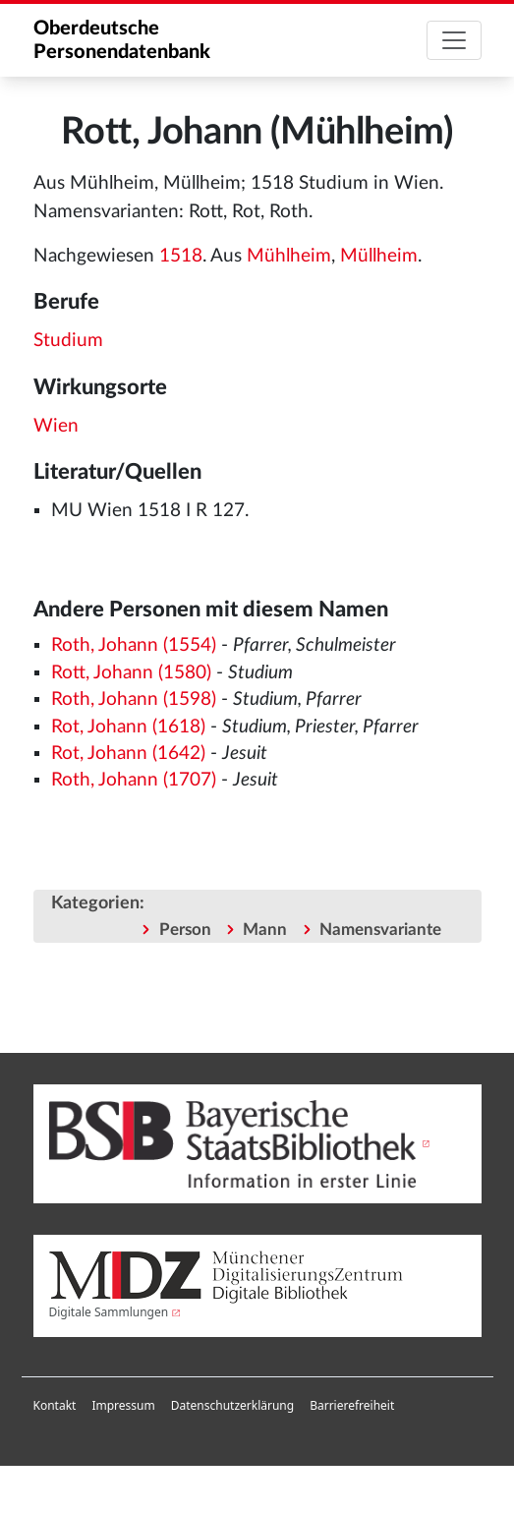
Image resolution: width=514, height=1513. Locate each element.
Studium (68, 340)
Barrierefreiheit (352, 1405)
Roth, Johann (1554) (133, 645)
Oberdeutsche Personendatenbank (121, 40)
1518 (180, 256)
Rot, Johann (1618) (128, 727)
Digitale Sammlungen (109, 1312)
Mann (265, 929)
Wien (56, 426)
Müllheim (379, 256)
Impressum (122, 1405)
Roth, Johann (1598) (133, 699)
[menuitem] (55, 1406)
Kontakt (55, 1405)
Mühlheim (289, 256)
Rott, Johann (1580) (131, 673)
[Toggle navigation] (454, 40)
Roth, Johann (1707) (133, 780)
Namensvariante (380, 929)
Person (185, 929)
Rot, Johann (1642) (128, 753)
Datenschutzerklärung (232, 1405)
